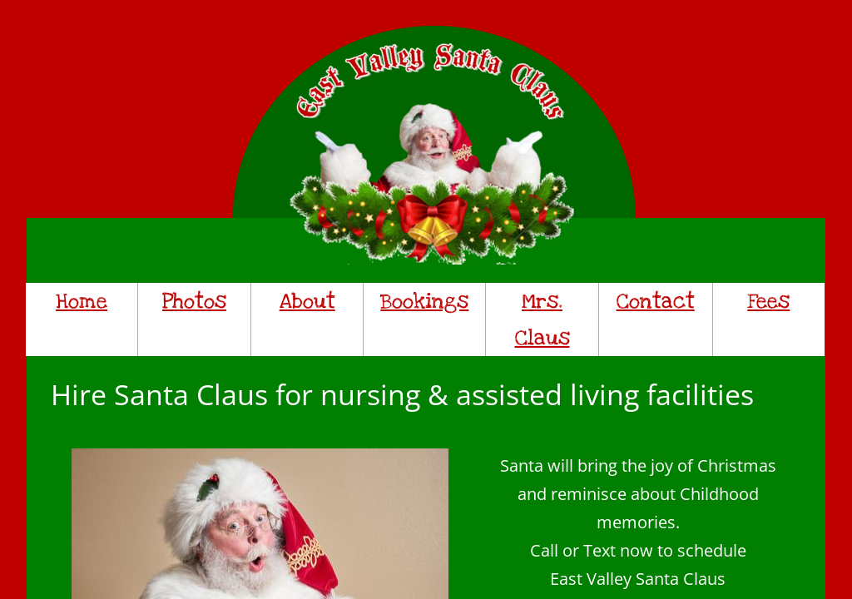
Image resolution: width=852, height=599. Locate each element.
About (307, 301)
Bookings (424, 301)
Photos (194, 301)
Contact (656, 301)
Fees (768, 301)
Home (81, 301)
